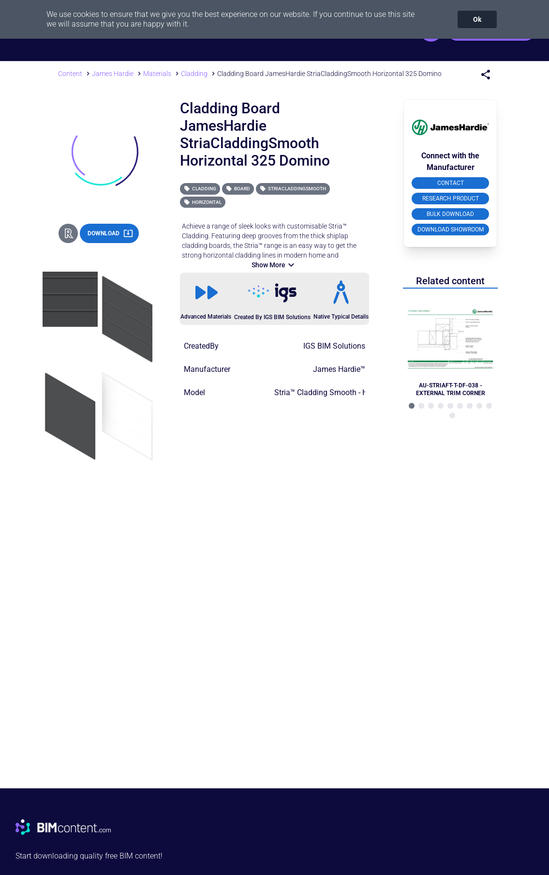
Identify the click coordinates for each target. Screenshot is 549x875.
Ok (477, 19)
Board (238, 188)
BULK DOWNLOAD (450, 214)
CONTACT (450, 183)
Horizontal (203, 202)
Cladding (200, 188)
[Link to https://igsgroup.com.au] (272, 292)
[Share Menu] (485, 74)
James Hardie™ (339, 369)
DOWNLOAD (110, 233)
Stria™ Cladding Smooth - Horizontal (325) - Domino (362, 392)
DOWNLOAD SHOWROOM (450, 229)
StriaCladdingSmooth (293, 188)
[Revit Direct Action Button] (68, 233)
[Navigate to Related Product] (450, 346)
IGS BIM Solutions (334, 346)
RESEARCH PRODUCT (450, 198)
